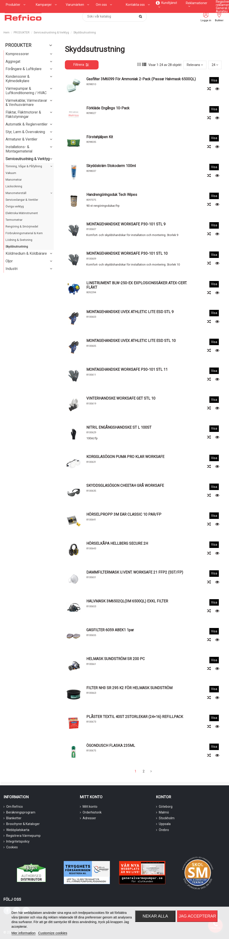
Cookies (12, 847)
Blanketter (13, 818)
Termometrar (14, 219)
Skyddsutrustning (17, 246)
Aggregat (13, 61)
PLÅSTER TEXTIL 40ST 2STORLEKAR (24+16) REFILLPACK (134, 717)
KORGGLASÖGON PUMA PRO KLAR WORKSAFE (125, 457)
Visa (214, 80)
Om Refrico (14, 806)
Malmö (164, 812)
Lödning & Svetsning (19, 240)
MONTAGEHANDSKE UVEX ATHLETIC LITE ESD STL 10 (131, 340)
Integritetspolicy (18, 841)
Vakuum (11, 173)
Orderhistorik (92, 812)
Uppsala (165, 824)
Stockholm (167, 818)
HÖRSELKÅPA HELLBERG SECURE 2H (117, 543)
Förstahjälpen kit (99, 137)
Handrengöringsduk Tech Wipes (111, 194)
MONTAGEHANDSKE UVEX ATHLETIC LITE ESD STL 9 (130, 312)
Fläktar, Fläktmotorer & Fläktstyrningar (23, 114)
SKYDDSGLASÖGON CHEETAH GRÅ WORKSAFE (125, 485)
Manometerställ (16, 193)
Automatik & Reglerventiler (27, 124)
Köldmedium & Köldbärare (26, 253)
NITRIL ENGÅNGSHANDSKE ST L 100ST (118, 427)
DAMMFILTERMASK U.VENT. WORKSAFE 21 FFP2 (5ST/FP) (134, 572)
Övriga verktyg (15, 206)
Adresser (89, 818)
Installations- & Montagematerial (19, 149)
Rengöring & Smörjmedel (22, 226)
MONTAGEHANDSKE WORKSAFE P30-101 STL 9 (126, 224)
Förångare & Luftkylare (24, 69)
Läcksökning (14, 186)
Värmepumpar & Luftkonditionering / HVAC (26, 90)
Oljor (9, 261)
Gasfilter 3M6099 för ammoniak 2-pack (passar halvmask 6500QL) (141, 79)
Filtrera (81, 65)
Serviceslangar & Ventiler (22, 199)
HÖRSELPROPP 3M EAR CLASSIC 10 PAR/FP (123, 514)
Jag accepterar (197, 916)
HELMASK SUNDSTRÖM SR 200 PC (115, 659)
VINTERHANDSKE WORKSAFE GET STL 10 (120, 398)
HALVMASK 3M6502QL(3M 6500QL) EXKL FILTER (127, 601)
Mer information (24, 933)
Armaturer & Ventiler (21, 139)
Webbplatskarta (17, 830)
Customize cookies (52, 933)
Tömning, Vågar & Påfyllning (24, 166)
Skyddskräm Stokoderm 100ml (111, 166)
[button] (46, 4)
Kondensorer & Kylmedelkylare (18, 78)
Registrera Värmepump (23, 835)
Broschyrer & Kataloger (23, 824)
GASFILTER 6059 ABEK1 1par (110, 630)
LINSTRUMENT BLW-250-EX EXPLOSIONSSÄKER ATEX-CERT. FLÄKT (136, 285)
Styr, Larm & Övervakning (25, 132)
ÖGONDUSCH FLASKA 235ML (110, 745)
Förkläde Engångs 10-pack (108, 108)
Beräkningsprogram (20, 812)
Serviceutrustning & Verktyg (28, 159)
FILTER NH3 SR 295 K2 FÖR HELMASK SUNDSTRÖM (129, 688)
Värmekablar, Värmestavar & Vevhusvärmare (26, 102)
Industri (12, 268)
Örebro (164, 830)
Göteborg (165, 806)
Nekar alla (155, 916)
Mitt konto (90, 806)
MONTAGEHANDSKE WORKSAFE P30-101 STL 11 (127, 369)
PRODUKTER (18, 45)
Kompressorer (17, 54)
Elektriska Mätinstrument (22, 213)
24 (215, 65)
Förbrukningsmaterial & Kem (24, 233)
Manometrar (14, 179)
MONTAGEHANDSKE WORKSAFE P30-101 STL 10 (127, 253)
